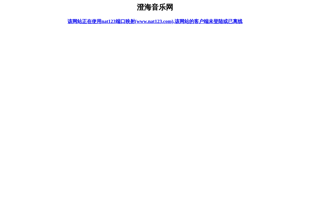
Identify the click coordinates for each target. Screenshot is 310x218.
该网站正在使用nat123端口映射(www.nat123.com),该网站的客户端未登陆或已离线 (155, 21)
